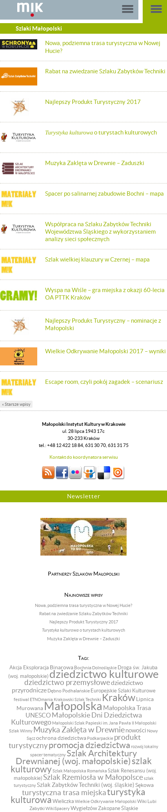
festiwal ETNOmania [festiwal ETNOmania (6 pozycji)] (33, 699)
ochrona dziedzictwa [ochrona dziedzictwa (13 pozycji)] (61, 738)
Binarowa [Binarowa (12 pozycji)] (61, 667)
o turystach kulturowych (101, 132)
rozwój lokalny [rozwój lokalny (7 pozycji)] (144, 746)
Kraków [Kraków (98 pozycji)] (118, 697)
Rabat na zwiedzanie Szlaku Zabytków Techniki (105, 71)
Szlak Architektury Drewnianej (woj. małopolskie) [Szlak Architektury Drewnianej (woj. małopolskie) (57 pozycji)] (76, 757)
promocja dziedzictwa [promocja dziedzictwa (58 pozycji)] (89, 745)
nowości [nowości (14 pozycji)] (135, 730)
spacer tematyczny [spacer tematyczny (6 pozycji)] (48, 754)
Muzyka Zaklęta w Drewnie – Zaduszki (94, 163)
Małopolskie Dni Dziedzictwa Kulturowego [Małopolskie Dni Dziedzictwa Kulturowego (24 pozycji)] (76, 719)
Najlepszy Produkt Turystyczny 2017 (93, 101)
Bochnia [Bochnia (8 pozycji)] (82, 667)
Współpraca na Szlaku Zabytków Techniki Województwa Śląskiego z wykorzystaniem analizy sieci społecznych (100, 231)
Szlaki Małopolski (39, 28)
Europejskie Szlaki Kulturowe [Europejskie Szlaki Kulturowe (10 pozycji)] (123, 691)
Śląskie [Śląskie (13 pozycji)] (129, 808)
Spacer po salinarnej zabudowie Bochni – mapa (104, 193)
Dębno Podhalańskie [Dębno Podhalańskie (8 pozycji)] (68, 690)
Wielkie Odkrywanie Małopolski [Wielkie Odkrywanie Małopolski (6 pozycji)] (105, 801)
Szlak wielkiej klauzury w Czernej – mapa (97, 259)
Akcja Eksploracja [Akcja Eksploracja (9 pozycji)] (29, 667)
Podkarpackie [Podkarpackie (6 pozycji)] (100, 738)
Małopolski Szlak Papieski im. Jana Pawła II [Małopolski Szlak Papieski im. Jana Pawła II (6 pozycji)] (93, 723)
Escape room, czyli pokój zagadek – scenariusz (104, 381)
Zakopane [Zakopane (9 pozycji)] (109, 808)
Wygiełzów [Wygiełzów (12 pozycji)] (84, 808)
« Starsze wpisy (16, 404)
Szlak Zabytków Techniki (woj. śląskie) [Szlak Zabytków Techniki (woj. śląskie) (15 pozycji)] (85, 784)
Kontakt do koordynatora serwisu (83, 457)
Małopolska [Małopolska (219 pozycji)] (73, 705)
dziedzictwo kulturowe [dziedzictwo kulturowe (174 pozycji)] (104, 674)
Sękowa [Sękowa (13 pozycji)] (144, 785)
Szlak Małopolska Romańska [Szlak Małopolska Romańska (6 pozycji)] (80, 770)
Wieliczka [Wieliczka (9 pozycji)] (63, 801)
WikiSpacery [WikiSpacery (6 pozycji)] (57, 808)
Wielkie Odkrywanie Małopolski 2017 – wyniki (105, 351)
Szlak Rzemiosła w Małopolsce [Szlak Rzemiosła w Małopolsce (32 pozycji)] (93, 777)
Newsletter (83, 496)
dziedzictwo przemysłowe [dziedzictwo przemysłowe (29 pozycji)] (67, 682)
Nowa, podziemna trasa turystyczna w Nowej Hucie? (83, 605)
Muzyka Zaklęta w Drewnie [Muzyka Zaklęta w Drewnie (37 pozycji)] (79, 729)
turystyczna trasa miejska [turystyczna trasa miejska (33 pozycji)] (64, 792)
